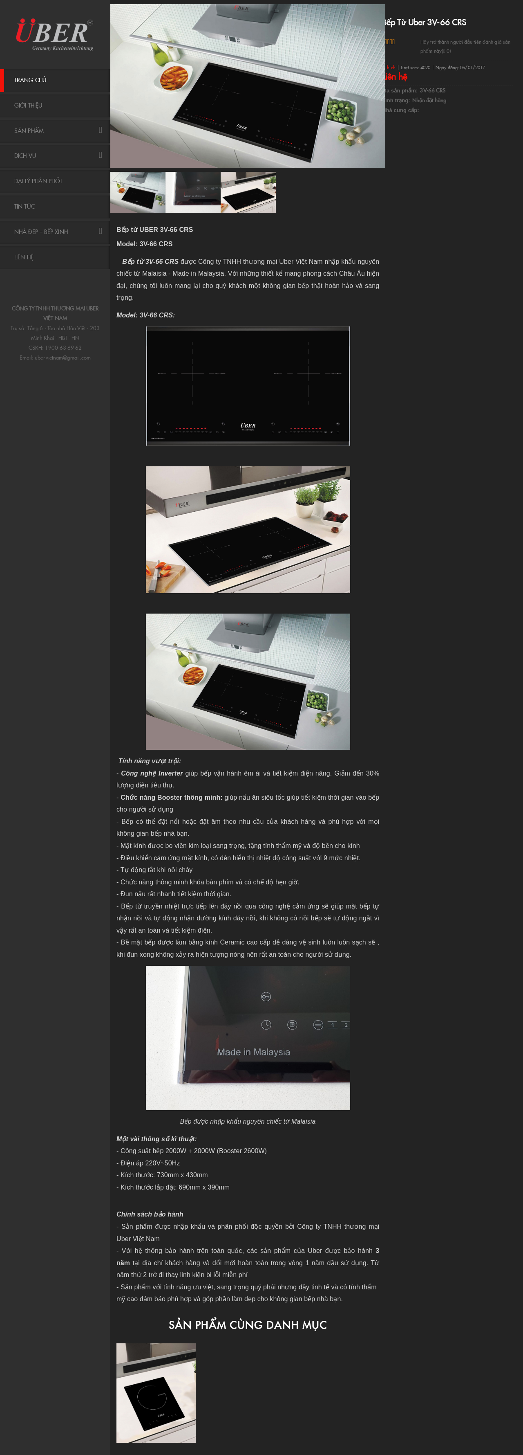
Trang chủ (30, 80)
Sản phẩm (58, 131)
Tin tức (24, 206)
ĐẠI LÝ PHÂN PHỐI (38, 181)
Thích (389, 67)
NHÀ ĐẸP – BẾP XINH (58, 232)
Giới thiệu (28, 105)
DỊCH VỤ (58, 156)
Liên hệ (24, 257)
